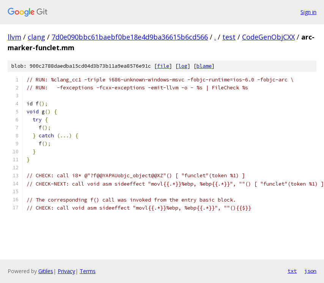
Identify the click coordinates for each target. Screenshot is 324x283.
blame (204, 66)
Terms (88, 271)
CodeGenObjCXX (268, 36)
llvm (14, 36)
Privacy (66, 271)
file (163, 66)
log (182, 66)
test (229, 36)
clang (36, 36)
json (310, 270)
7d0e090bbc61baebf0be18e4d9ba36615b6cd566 (130, 36)
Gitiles (45, 271)
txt (292, 270)
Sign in (308, 12)
